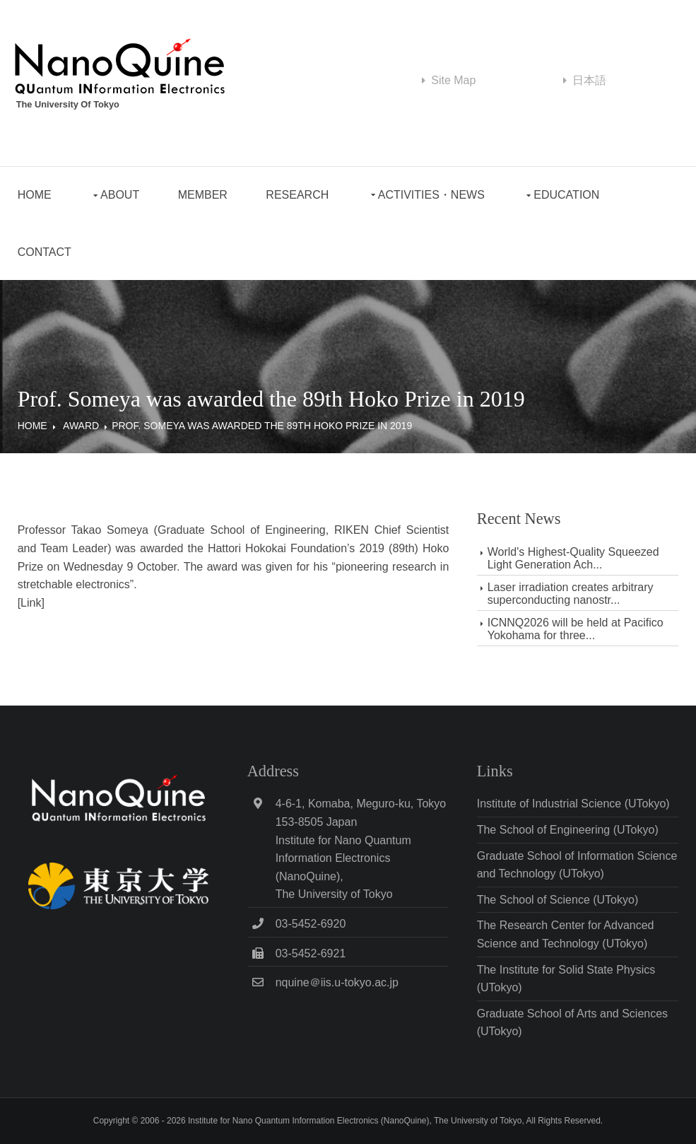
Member (203, 195)
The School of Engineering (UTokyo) (568, 830)
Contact (44, 252)
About (119, 195)
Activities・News (431, 195)
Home (35, 195)
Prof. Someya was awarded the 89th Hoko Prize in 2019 (262, 425)
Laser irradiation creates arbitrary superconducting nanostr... (571, 593)
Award (81, 425)
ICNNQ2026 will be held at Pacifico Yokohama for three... (575, 629)
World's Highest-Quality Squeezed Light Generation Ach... (573, 558)
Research (297, 195)
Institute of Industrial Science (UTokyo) (573, 804)
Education (566, 195)
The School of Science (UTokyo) (558, 900)
